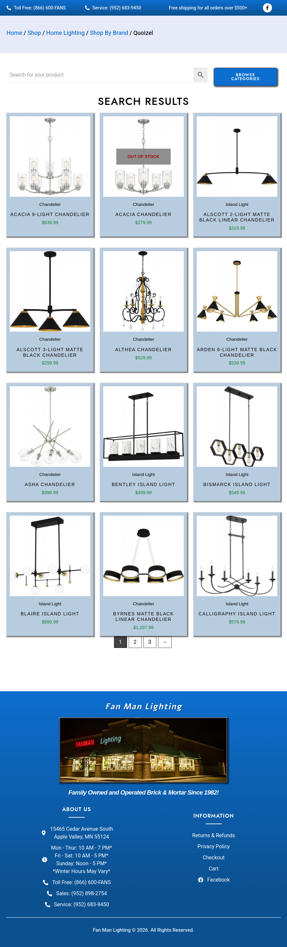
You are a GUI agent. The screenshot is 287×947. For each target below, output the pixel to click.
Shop (34, 33)
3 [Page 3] (149, 642)
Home (14, 33)
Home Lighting (65, 33)
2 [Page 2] (135, 642)
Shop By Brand (109, 33)
